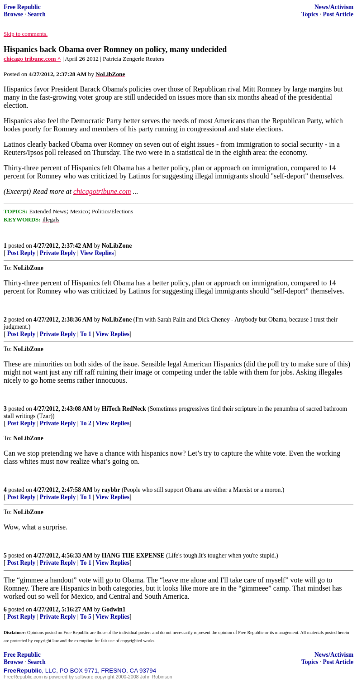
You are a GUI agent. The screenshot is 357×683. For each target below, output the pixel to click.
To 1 (85, 334)
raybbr (111, 489)
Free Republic (22, 7)
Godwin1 (114, 609)
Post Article (338, 14)
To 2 (85, 423)
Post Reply (21, 253)
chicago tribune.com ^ (32, 58)
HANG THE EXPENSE (133, 555)
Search (37, 14)
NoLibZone (117, 245)
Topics (309, 14)
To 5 (85, 616)
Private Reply (58, 253)
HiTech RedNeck (124, 408)
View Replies (97, 253)
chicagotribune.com (102, 191)
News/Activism (333, 7)
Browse (13, 14)
